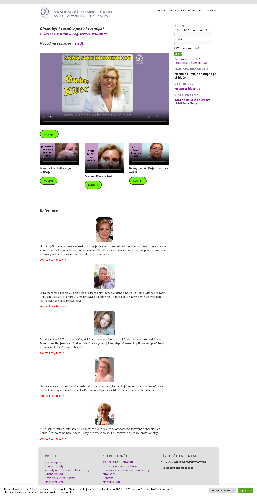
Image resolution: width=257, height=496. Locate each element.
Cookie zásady (54, 466)
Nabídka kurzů (112, 482)
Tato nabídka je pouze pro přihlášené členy (192, 101)
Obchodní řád (54, 474)
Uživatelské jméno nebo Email (193, 30)
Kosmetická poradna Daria (120, 466)
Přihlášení (195, 10)
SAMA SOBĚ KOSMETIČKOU (83, 12)
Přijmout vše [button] (245, 490)
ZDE (81, 43)
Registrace (176, 10)
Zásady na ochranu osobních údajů (68, 470)
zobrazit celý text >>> (53, 259)
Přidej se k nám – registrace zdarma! (73, 34)
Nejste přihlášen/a (187, 88)
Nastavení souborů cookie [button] (222, 490)
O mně (211, 10)
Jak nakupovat (54, 462)
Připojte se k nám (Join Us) (191, 63)
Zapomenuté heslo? (187, 59)
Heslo (178, 39)
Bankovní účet (54, 482)
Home (161, 10)
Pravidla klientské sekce (60, 478)
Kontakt (108, 478)
